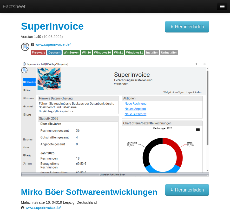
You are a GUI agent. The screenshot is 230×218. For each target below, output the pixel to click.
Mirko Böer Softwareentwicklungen (89, 192)
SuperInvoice (52, 26)
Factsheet (14, 6)
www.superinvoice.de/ (51, 44)
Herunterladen (187, 26)
